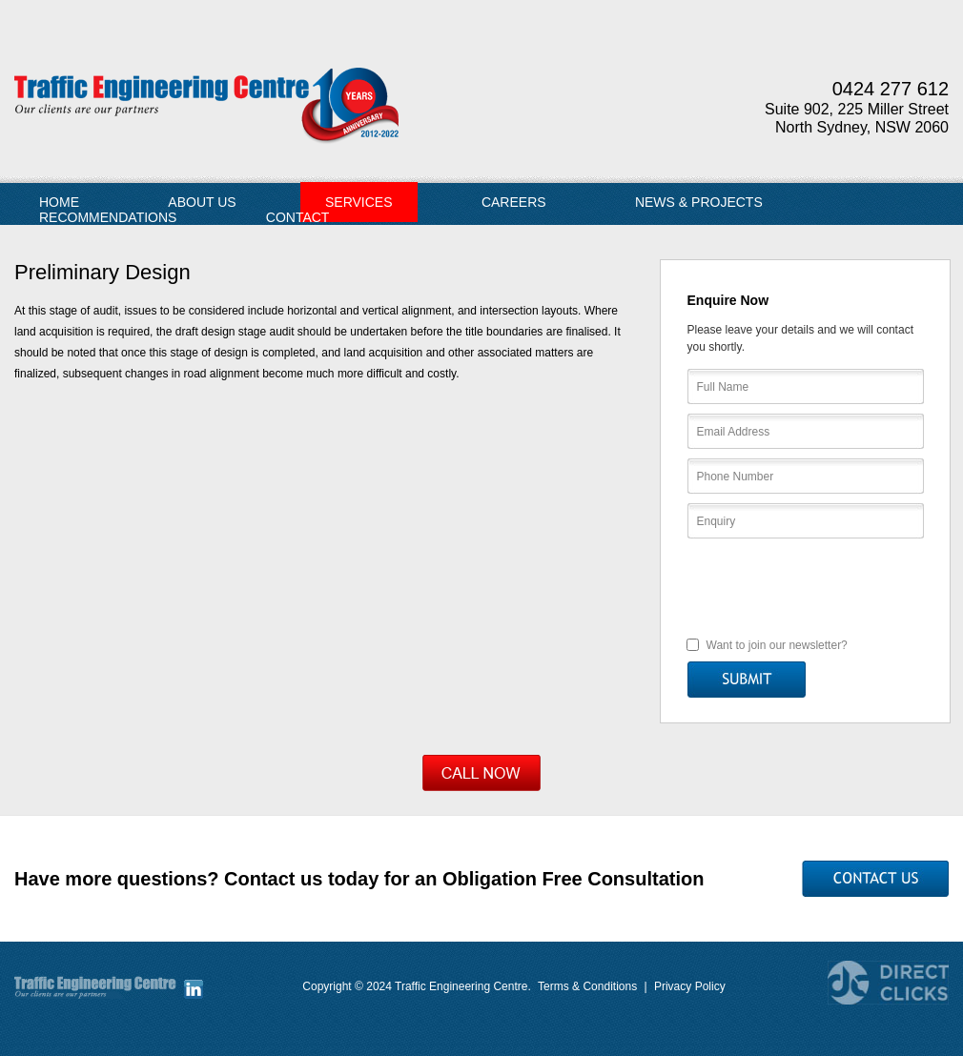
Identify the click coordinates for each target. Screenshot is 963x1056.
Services (359, 202)
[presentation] (806, 586)
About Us (202, 202)
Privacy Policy (690, 986)
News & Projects (699, 202)
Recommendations (107, 217)
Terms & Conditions (587, 986)
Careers (514, 202)
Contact (298, 217)
